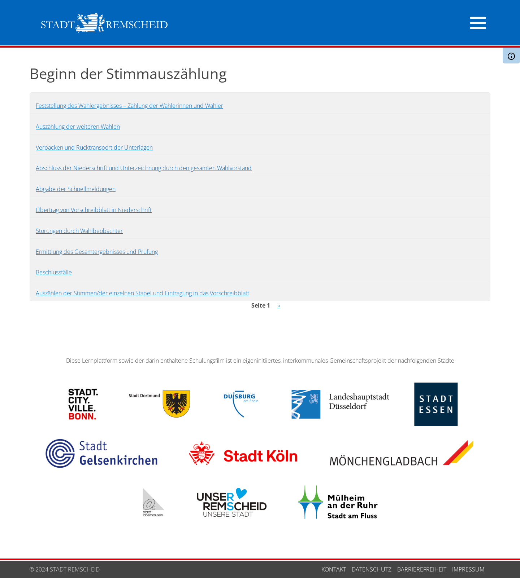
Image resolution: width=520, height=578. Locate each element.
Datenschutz (371, 569)
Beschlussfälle (54, 272)
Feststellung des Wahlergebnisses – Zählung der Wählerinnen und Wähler (129, 106)
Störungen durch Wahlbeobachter (79, 231)
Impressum (468, 569)
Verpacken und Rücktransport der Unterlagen (94, 147)
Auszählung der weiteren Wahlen (78, 127)
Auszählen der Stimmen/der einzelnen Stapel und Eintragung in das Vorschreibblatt (142, 293)
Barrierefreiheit (421, 569)
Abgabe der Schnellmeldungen (76, 189)
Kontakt (333, 569)
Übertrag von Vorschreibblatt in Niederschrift (94, 210)
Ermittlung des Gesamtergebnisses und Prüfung (97, 252)
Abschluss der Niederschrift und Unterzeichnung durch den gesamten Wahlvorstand (144, 168)
